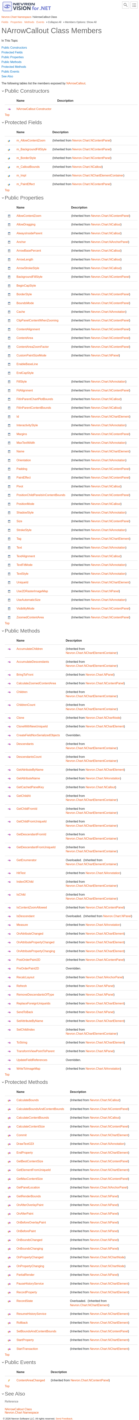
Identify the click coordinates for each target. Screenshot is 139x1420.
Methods (29, 22)
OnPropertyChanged (30, 1257)
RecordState (25, 1300)
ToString (22, 1042)
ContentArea (25, 337)
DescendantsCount (29, 756)
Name (20, 451)
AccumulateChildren (30, 648)
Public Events (10, 71)
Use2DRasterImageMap (32, 591)
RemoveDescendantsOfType (35, 994)
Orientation (24, 460)
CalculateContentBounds (33, 1117)
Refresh (22, 985)
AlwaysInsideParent (29, 233)
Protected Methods (13, 66)
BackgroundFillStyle (29, 276)
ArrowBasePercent (29, 250)
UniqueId (22, 582)
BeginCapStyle (26, 285)
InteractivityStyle (27, 425)
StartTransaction (27, 1348)
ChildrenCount (26, 704)
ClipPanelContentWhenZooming (37, 320)
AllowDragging (26, 224)
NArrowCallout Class (18, 1409)
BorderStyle (24, 294)
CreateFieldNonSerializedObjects (38, 735)
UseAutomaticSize (29, 599)
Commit (22, 1135)
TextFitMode (24, 564)
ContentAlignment (28, 329)
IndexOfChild (25, 881)
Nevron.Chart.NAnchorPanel (109, 242)
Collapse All (54, 22)
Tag (19, 538)
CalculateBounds (28, 1100)
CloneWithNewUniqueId (32, 726)
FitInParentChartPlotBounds (35, 399)
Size (19, 521)
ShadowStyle (25, 512)
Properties (16, 22)
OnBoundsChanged (29, 1240)
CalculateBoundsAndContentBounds (40, 1109)
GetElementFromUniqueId (34, 1170)
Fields (4, 22)
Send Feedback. (64, 1418)
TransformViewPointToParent (35, 1051)
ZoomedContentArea (30, 617)
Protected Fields (12, 52)
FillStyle (22, 381)
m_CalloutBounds (28, 166)
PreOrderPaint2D (28, 968)
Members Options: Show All (80, 22)
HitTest (21, 873)
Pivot (20, 486)
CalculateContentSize (31, 1126)
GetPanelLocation (28, 1187)
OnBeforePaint (26, 1231)
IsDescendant (25, 916)
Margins (22, 434)
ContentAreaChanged (31, 1380)
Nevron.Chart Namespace (16, 16)
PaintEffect (24, 477)
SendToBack (25, 1012)
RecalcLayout (25, 977)
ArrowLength (25, 259)
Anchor (21, 242)
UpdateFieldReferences (32, 1060)
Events (40, 22)
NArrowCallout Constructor (34, 109)
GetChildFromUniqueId (32, 821)
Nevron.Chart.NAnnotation (108, 311)
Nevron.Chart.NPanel (105, 355)
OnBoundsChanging (30, 1248)
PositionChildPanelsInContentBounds (41, 495)
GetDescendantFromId (31, 834)
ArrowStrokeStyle (28, 268)
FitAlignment (25, 390)
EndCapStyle (25, 372)
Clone (20, 717)
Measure (22, 924)
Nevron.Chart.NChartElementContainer (97, 175)
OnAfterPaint (25, 1213)
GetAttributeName (28, 778)
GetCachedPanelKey (30, 787)
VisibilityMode (25, 608)
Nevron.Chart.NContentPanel (91, 140)
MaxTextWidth (26, 442)
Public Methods (11, 62)
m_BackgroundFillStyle (32, 149)
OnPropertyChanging (30, 1266)
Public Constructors (14, 47)
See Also (7, 76)
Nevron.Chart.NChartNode (103, 717)
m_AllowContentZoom (31, 140)
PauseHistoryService (30, 1283)
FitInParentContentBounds (34, 407)
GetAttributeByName (30, 769)
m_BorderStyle (26, 158)
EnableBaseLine (27, 364)
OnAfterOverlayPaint (30, 1205)
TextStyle (22, 573)
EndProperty (25, 1152)
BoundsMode (25, 303)
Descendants (25, 743)
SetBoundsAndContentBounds (36, 1331)
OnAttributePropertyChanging (36, 951)
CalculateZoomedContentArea (36, 683)
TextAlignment (26, 556)
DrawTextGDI (25, 1143)
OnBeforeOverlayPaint (31, 1222)
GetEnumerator (26, 860)
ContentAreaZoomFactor (33, 346)
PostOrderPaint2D (28, 959)
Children (22, 692)
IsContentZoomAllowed (32, 907)
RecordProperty (27, 1292)
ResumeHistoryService (31, 1313)
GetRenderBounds (29, 1196)
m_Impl (21, 175)
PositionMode (25, 503)
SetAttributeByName (30, 1020)
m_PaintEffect (26, 184)
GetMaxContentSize (30, 1178)
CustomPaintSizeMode (31, 355)
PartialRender (25, 1274)
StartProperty (25, 1340)
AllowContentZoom (29, 215)
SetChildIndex (26, 1029)
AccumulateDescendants (33, 661)
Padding (22, 468)
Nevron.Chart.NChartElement (110, 416)
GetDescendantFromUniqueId (36, 847)
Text (19, 547)
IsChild (21, 894)
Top (7, 114)
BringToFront (25, 674)
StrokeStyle (24, 530)
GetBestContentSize (30, 1161)
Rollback (22, 1322)
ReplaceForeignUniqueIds (33, 1003)
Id (18, 416)
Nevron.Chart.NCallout (87, 166)
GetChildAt (24, 795)
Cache (21, 311)
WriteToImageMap (28, 1068)
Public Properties (12, 57)
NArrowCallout (75, 83)
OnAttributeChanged (30, 933)
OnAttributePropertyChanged (35, 942)
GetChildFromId (27, 808)
